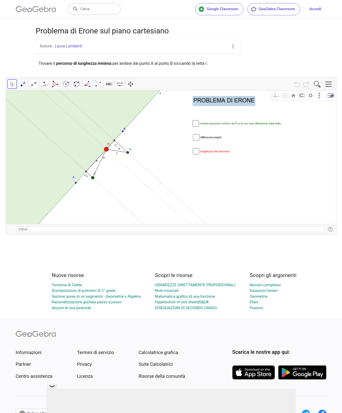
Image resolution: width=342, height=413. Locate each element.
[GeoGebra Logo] (36, 9)
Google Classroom (218, 9)
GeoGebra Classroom (273, 9)
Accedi (315, 9)
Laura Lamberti (68, 46)
